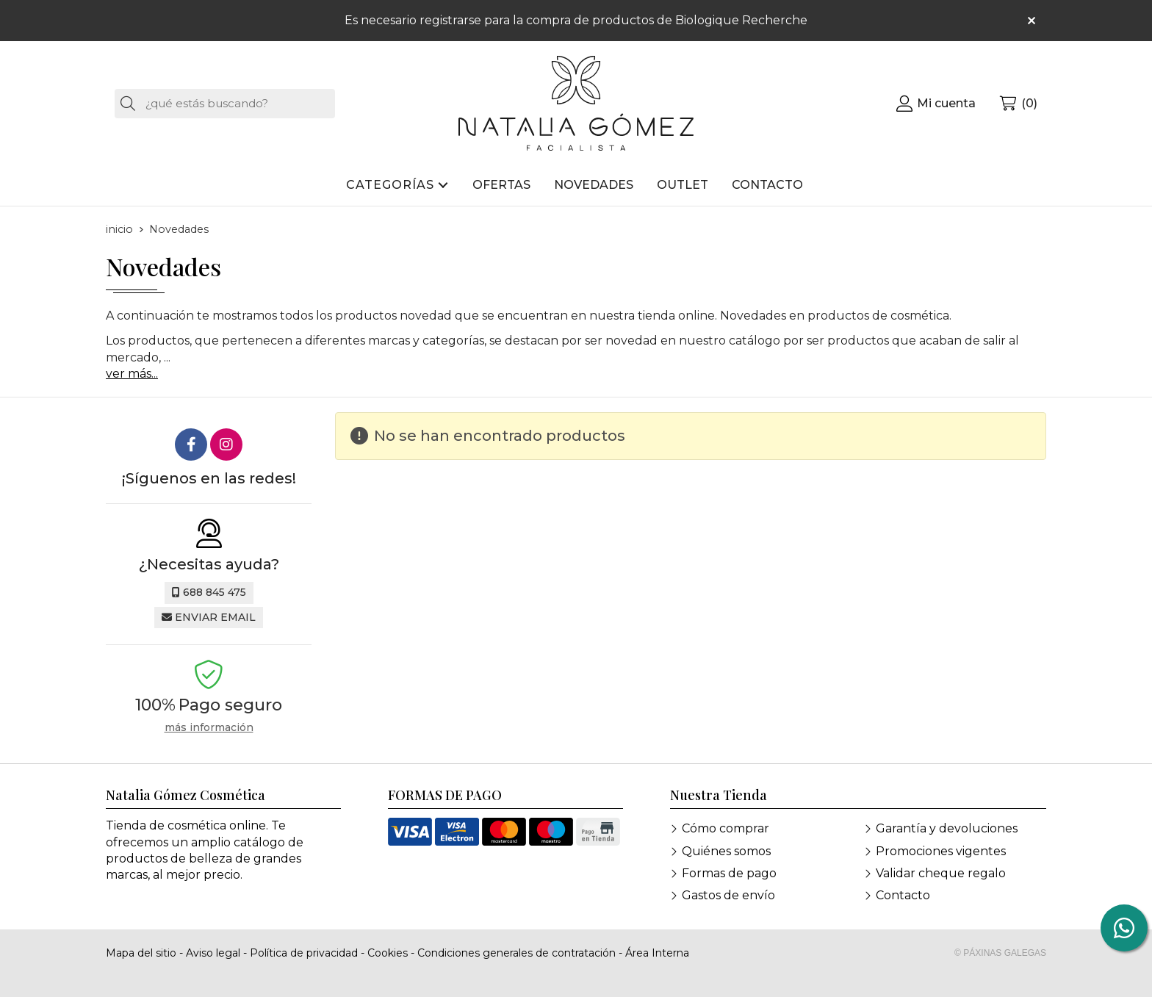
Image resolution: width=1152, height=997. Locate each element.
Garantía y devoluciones (947, 828)
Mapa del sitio (141, 953)
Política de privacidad (304, 953)
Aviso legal (213, 953)
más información (209, 727)
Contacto (903, 895)
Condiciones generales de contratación (516, 953)
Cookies (387, 953)
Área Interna (657, 953)
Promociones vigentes (941, 851)
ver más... (132, 374)
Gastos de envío (728, 895)
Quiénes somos (726, 851)
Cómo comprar (725, 828)
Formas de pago (729, 873)
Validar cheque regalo (941, 873)
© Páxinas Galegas (1000, 953)
